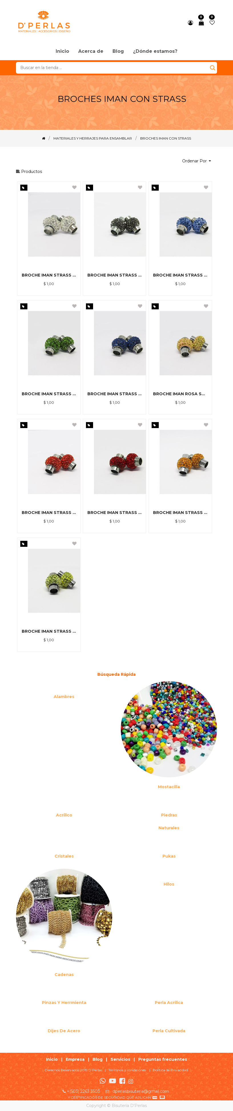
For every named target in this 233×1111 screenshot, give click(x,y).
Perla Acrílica (169, 1002)
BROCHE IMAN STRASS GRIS (114, 275)
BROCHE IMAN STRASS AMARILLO (49, 631)
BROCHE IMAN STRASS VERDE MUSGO (49, 393)
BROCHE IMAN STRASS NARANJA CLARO (180, 512)
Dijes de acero (64, 1030)
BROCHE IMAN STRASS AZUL (114, 393)
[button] (197, 161)
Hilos (169, 884)
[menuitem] (62, 51)
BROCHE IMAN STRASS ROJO (114, 512)
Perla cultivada (168, 1030)
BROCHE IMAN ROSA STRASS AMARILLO (180, 393)
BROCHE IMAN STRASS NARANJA (49, 512)
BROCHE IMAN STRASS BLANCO (49, 275)
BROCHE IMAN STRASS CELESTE (180, 275)
